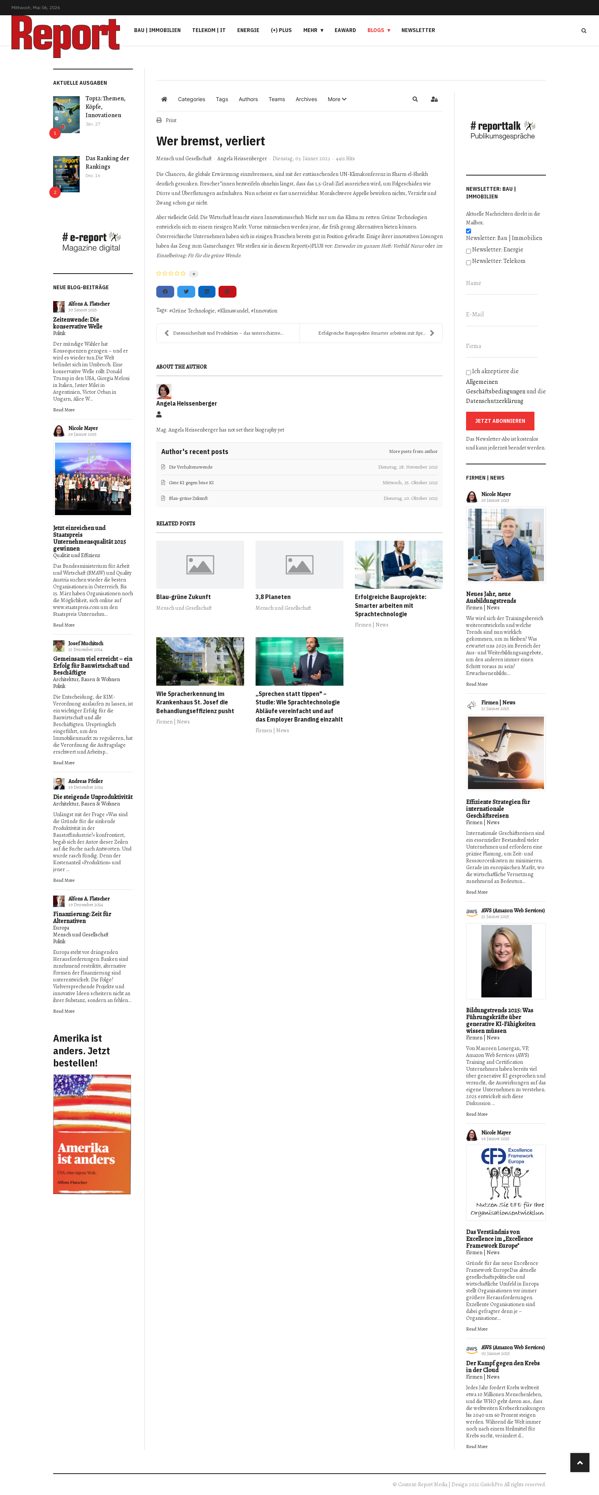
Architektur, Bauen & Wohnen (86, 679)
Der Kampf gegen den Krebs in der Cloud (503, 1366)
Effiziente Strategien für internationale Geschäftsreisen (498, 809)
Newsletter (418, 30)
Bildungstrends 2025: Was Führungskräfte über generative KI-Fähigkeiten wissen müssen (500, 1020)
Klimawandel (234, 310)
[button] (337, 99)
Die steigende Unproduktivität (93, 797)
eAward (345, 30)
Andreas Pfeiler (85, 781)
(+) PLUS (281, 30)
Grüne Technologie (193, 310)
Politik (59, 333)
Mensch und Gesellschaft (80, 934)
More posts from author (413, 451)
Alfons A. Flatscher (89, 304)
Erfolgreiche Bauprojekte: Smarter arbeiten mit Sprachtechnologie (390, 605)
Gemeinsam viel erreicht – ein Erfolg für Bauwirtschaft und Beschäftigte (92, 666)
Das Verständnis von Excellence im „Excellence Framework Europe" (499, 1239)
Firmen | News (372, 624)
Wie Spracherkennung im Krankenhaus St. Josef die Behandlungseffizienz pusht (195, 702)
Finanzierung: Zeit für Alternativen (82, 917)
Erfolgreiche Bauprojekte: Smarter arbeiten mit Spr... (376, 333)
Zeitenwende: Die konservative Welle (77, 323)
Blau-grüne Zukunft (183, 597)
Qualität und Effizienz (76, 555)
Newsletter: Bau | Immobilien (504, 238)
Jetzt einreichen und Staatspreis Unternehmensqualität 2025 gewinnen (89, 538)
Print (171, 120)
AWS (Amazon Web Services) (513, 910)
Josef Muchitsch (85, 643)
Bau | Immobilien (157, 30)
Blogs (375, 30)
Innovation (265, 310)
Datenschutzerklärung (494, 401)
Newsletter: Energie (497, 249)
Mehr (310, 30)
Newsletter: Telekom (499, 261)
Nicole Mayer (83, 428)
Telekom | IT (209, 30)
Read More (63, 409)
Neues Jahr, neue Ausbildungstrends (491, 597)
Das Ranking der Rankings (107, 162)
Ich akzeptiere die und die (506, 386)
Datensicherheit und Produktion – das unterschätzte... (223, 333)
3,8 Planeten (273, 597)
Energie (248, 30)
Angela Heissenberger (242, 158)
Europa (61, 927)
